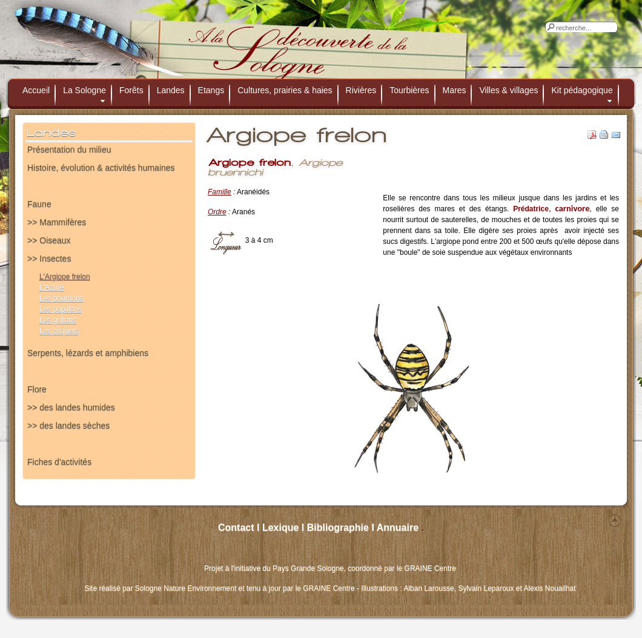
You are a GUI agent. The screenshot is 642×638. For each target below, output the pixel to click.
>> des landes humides (71, 407)
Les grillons (57, 320)
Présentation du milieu (69, 149)
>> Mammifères (56, 222)
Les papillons (60, 309)
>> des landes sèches (68, 425)
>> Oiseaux (49, 240)
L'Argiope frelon (64, 276)
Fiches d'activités (59, 462)
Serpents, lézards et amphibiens (87, 353)
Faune (39, 204)
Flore (37, 389)
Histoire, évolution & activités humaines (101, 168)
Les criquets (59, 331)
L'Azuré (51, 287)
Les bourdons (61, 298)
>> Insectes (49, 258)
